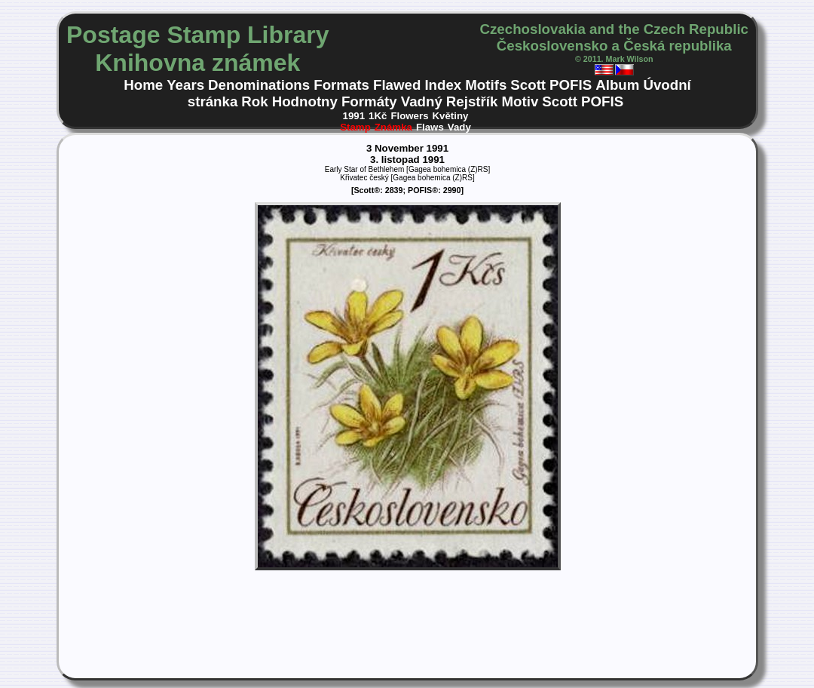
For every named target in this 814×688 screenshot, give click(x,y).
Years (185, 85)
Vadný (421, 101)
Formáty (369, 101)
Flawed (397, 85)
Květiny (451, 115)
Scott (528, 85)
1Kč (378, 115)
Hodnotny (305, 101)
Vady (459, 127)
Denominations (259, 85)
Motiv (519, 101)
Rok (254, 101)
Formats (341, 85)
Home (143, 85)
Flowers (409, 115)
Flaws (430, 127)
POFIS (570, 85)
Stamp (355, 127)
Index (442, 85)
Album (617, 85)
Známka (393, 127)
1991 (354, 115)
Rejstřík (472, 101)
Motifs (485, 85)
